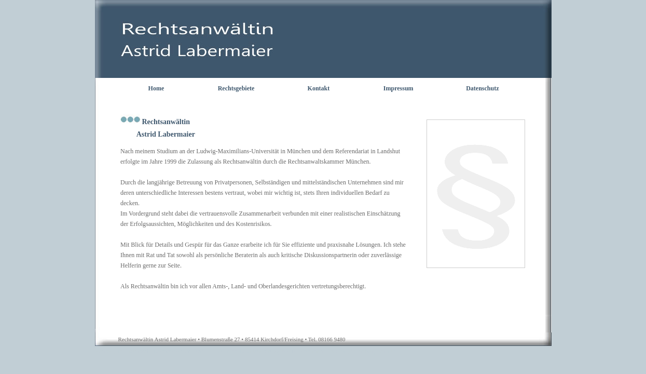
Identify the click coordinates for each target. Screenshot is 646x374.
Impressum (398, 88)
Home (156, 88)
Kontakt (319, 88)
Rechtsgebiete (236, 88)
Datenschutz (482, 88)
